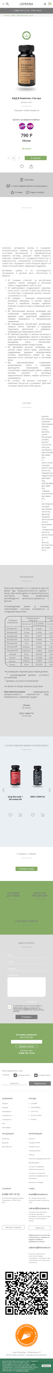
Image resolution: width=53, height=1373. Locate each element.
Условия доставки (34, 1151)
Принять (46, 1366)
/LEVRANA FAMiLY (22, 1075)
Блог (3, 1123)
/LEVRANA (5, 1075)
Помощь (31, 1155)
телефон (11, 969)
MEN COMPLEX (37, 796)
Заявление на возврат (36, 1182)
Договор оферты (34, 1163)
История (5, 1103)
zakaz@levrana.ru (39, 1208)
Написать (39, 1227)
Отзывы (17, 192)
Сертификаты (7, 1119)
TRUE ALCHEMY (36, 1115)
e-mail (10, 962)
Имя (9, 955)
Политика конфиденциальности (40, 1159)
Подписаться (40, 1083)
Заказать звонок (36, 10)
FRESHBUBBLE (36, 1107)
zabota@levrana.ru (39, 1247)
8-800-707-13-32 (21, 10)
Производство (6, 1111)
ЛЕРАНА (33, 1119)
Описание (27, 179)
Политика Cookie (22, 1370)
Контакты (32, 1139)
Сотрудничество (34, 1143)
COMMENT (32, 1002)
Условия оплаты (34, 1147)
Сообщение (13, 975)
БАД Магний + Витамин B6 (15, 798)
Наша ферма (6, 1127)
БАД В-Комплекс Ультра (25, 15)
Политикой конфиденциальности (26, 1008)
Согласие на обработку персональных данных (28, 1010)
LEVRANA (34, 1103)
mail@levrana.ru (38, 1194)
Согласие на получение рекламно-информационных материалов (38, 1175)
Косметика (5, 1139)
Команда (5, 1107)
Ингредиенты (7, 1115)
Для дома (5, 1143)
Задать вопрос (35, 192)
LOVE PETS (34, 1111)
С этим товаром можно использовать (26, 186)
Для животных (7, 1147)
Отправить (26, 1017)
